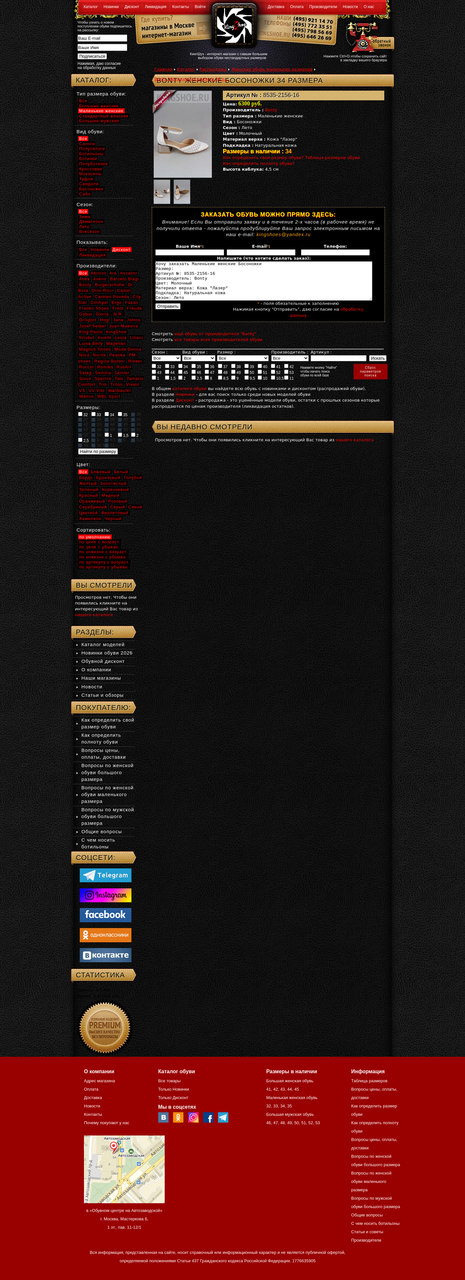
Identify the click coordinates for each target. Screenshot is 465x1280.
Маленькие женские (101, 110)
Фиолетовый (115, 512)
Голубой (133, 477)
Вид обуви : (195, 359)
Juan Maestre (124, 326)
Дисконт (132, 7)
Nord (84, 355)
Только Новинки (173, 1089)
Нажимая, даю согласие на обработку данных (99, 65)
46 (196, 380)
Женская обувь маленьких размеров (272, 69)
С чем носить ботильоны (375, 1223)
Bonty (271, 109)
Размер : (226, 359)
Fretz (118, 308)
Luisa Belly (91, 343)
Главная (163, 69)
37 (223, 374)
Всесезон (89, 231)
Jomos (134, 319)
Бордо (86, 477)
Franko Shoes (94, 308)
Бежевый (101, 471)
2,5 (196, 385)
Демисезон (91, 221)
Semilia (103, 372)
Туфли (86, 178)
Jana (118, 319)
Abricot (98, 273)
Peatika (117, 355)
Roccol (86, 367)
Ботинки (88, 158)
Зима (84, 216)
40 (262, 374)
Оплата (297, 7)
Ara (113, 273)
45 (183, 380)
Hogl (105, 319)
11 (289, 385)
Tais (119, 378)
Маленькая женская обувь (291, 1097)
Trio (102, 384)
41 (276, 374)
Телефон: (335, 246)
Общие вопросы (101, 831)
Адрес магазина (99, 1080)
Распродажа (213, 69)
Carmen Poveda (112, 296)
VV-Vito (96, 390)
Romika (105, 367)
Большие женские (99, 106)
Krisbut (86, 337)
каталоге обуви (189, 396)
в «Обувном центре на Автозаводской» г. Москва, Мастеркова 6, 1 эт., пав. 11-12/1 (124, 1219)
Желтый (88, 483)
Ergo (117, 302)
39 (249, 374)
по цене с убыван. (99, 547)
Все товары (169, 1080)
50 (249, 380)
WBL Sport (108, 396)
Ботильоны (91, 153)
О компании (96, 669)
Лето (84, 226)
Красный (88, 495)
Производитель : (289, 359)
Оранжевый (92, 501)
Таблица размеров (369, 1080)
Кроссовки (90, 168)
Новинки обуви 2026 (107, 652)
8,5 (223, 385)
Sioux (85, 378)
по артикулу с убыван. (104, 567)
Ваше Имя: (190, 246)
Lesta (121, 337)
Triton (116, 384)
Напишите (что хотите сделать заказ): (264, 258)
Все (83, 100)
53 (289, 380)
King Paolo (91, 331)
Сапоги (87, 143)
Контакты (180, 7)
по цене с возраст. (99, 541)
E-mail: (261, 246)
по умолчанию (95, 537)
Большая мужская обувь (290, 1114)
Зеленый (88, 489)
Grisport (88, 319)
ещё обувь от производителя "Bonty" (215, 341)
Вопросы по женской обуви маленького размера (107, 794)
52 (276, 380)
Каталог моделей (103, 644)
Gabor (85, 314)
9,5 (249, 385)
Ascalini (128, 273)
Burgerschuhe (110, 284)
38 (236, 374)
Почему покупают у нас (106, 1122)
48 (223, 380)
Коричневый (115, 489)
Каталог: (94, 80)
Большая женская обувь (289, 1080)
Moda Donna (127, 349)
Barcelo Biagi (124, 278)
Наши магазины (101, 678)
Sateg (85, 372)
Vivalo (132, 384)
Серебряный (93, 507)
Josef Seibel (92, 326)
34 (183, 374)
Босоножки (91, 188)
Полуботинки (93, 163)
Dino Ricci (103, 290)
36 (209, 374)
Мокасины (90, 173)
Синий (135, 507)
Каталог (91, 7)
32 (156, 374)
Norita (99, 355)
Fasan (131, 302)
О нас (369, 7)
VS (82, 390)
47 (209, 380)
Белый (121, 471)
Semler (121, 372)
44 (170, 380)
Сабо (84, 194)
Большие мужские (99, 120)
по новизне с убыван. (103, 557)
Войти (200, 7)
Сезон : (160, 359)
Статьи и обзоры (102, 695)
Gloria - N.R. (109, 314)
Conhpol (99, 302)
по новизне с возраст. (103, 551)
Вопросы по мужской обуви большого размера (107, 816)
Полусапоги (92, 148)
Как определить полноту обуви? (258, 163)
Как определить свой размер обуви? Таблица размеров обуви (291, 157)
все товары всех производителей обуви (218, 347)
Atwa (84, 278)
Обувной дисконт (103, 661)
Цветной (88, 512)
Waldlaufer (119, 390)
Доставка (276, 7)
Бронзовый (108, 477)
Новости (350, 7)
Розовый (117, 501)
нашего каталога (355, 447)
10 (262, 385)
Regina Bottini (109, 361)
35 (196, 374)
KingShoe (116, 331)
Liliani (136, 337)
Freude (134, 308)
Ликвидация (156, 7)
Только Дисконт (173, 1097)
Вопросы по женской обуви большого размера (107, 772)
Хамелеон (90, 518)
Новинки (111, 7)
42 (289, 374)
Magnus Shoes (95, 349)
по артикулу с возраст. (104, 562)
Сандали (89, 183)
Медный (110, 495)
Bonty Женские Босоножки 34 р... (191, 78)
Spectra (103, 378)
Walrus (86, 396)
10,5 (277, 385)
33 (170, 374)
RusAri (124, 367)
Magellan (116, 343)
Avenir (100, 278)
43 (156, 380)
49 (236, 380)
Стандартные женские (104, 116)
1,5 (170, 385)
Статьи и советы (367, 1231)
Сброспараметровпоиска (370, 379)
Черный (113, 518)
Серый (117, 507)
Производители (323, 7)
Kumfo (105, 337)
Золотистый (113, 483)
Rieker (135, 361)
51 (262, 380)
